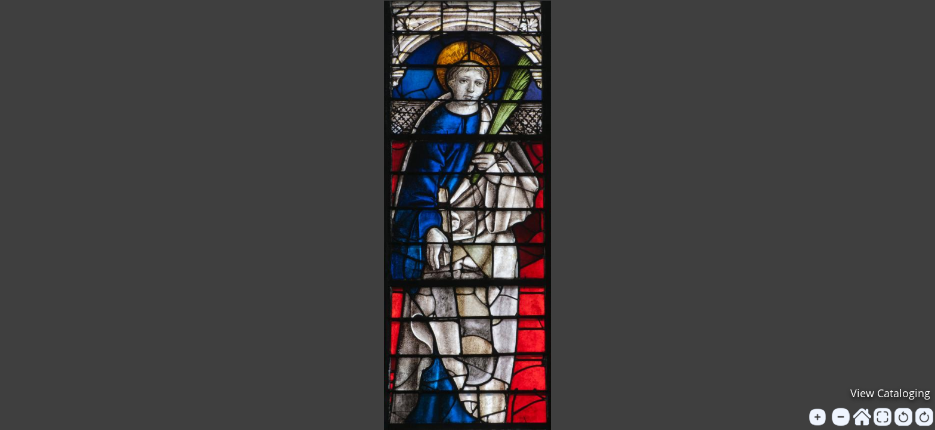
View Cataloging (890, 393)
